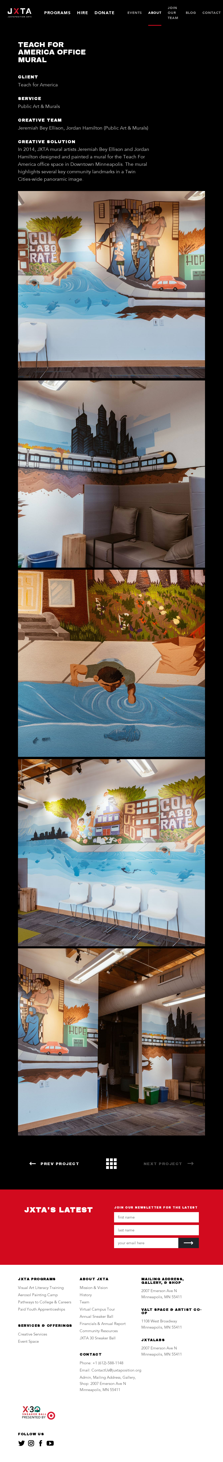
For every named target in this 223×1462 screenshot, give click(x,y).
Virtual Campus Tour (97, 1310)
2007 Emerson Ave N (159, 1291)
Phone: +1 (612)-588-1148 (101, 1363)
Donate (105, 12)
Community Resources (99, 1331)
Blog (191, 13)
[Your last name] (156, 1230)
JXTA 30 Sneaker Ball (98, 1338)
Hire (82, 12)
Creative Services (32, 1335)
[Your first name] (156, 1217)
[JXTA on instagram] (31, 1443)
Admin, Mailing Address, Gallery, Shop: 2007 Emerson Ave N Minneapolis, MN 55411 (108, 1384)
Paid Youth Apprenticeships (41, 1310)
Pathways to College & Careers (44, 1302)
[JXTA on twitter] (21, 1443)
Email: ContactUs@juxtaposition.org (110, 1371)
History (86, 1295)
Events (134, 13)
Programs (57, 12)
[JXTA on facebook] (40, 1443)
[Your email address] (146, 1243)
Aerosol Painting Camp (38, 1295)
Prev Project (60, 1164)
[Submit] (188, 1243)
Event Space (28, 1342)
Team (84, 1302)
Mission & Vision (94, 1288)
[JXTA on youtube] (50, 1443)
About (154, 13)
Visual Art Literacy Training (41, 1288)
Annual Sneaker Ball (96, 1317)
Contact (211, 13)
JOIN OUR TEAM (173, 13)
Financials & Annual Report (103, 1324)
